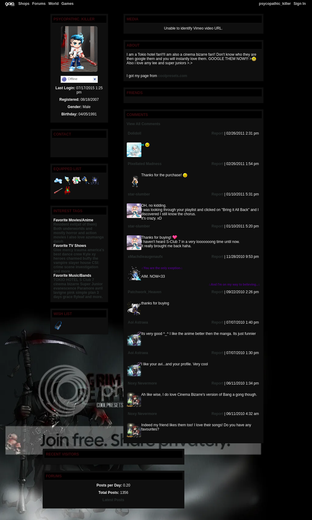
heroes (60, 258)
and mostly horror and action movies (75, 233)
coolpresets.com (172, 76)
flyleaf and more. (88, 297)
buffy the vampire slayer (76, 260)
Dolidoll (134, 133)
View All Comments (144, 124)
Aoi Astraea (138, 322)
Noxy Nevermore (142, 383)
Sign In (300, 4)
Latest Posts (113, 500)
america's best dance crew (79, 252)
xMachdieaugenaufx (145, 257)
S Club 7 (87, 280)
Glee (58, 250)
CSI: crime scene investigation (76, 265)
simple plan (86, 292)
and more (62, 271)
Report (217, 133)
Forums (39, 4)
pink (71, 292)
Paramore (85, 288)
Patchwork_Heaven (144, 292)
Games (67, 4)
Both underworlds (69, 229)
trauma (80, 250)
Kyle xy (89, 254)
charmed (74, 258)
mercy (67, 250)
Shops (24, 4)
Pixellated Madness (145, 164)
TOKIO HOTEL (66, 280)
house (85, 263)
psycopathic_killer (275, 4)
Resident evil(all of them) (75, 224)
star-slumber (139, 194)
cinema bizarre (66, 284)
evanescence (65, 288)
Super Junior (91, 284)
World (53, 4)
